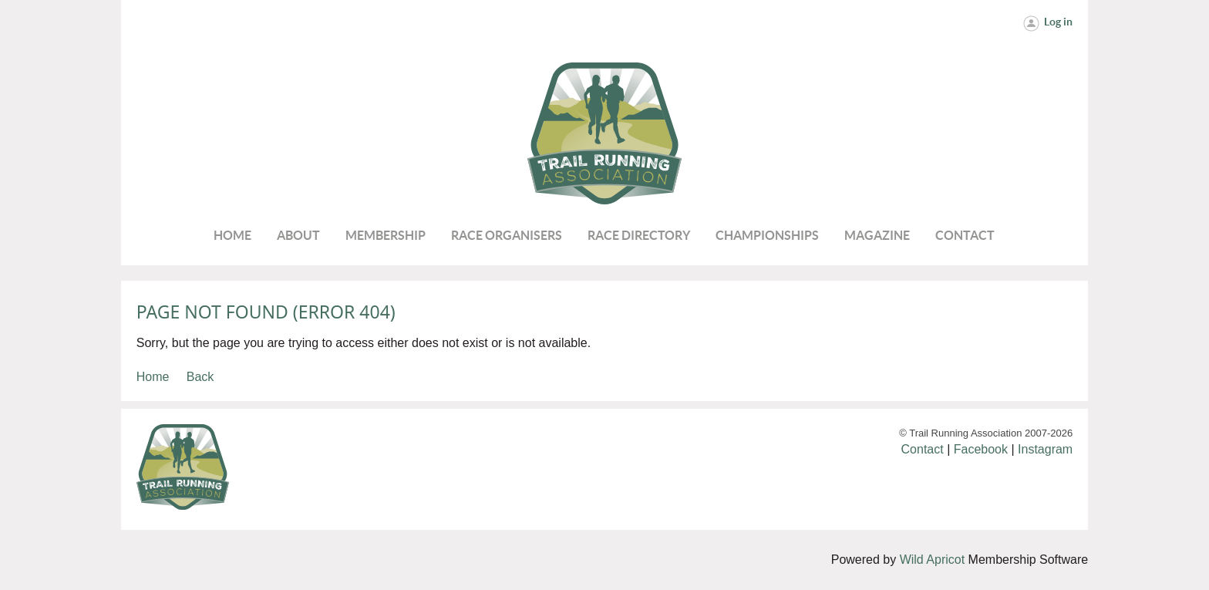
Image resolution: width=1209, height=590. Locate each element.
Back (200, 376)
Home (153, 376)
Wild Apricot (932, 559)
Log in (1058, 21)
